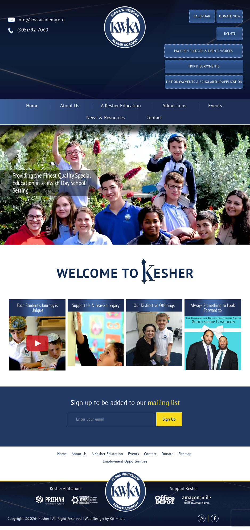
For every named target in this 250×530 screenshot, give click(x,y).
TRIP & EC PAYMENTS (204, 67)
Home (32, 106)
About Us (69, 106)
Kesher (43, 519)
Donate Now (229, 16)
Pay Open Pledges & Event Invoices (203, 51)
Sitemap (184, 454)
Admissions (174, 106)
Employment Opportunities (125, 461)
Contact (154, 118)
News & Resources (105, 118)
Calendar (202, 16)
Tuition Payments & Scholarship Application (204, 82)
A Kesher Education (121, 106)
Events (230, 34)
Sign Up (169, 419)
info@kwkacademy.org (41, 20)
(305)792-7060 (32, 30)
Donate (167, 454)
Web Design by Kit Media (105, 519)
